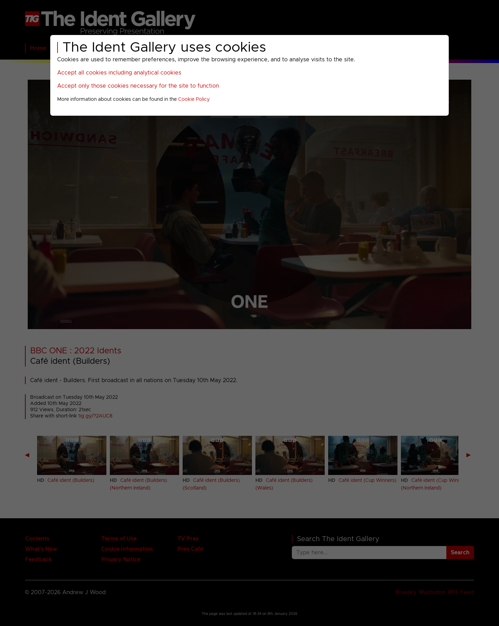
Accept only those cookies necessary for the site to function (138, 86)
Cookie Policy (194, 99)
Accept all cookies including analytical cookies (119, 73)
